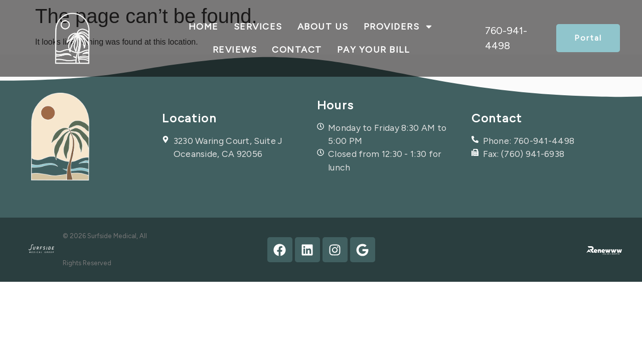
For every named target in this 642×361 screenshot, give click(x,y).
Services (258, 26)
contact (297, 49)
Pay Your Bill (373, 49)
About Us (323, 26)
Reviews (235, 49)
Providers (399, 26)
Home (204, 26)
